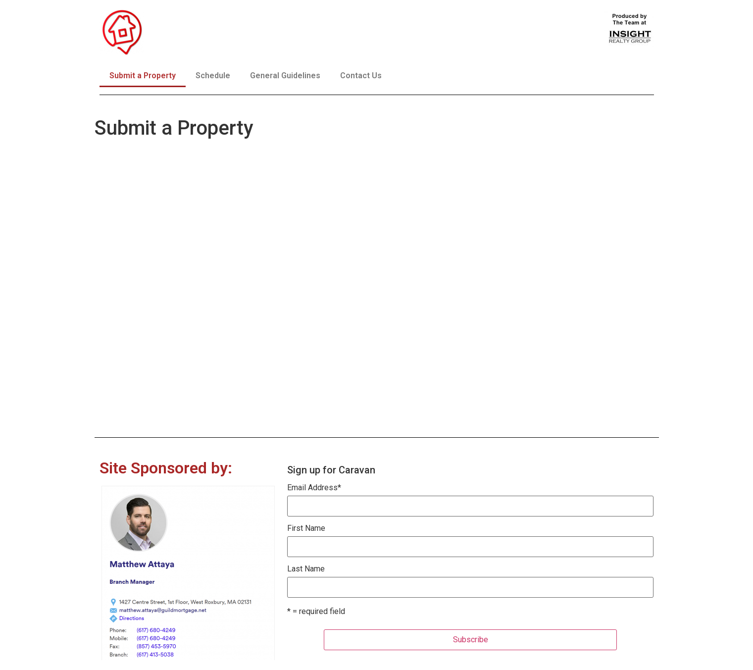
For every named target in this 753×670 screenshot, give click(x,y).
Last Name (306, 569)
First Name (306, 528)
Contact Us (361, 75)
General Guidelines (285, 75)
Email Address (314, 488)
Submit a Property (142, 75)
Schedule (213, 75)
